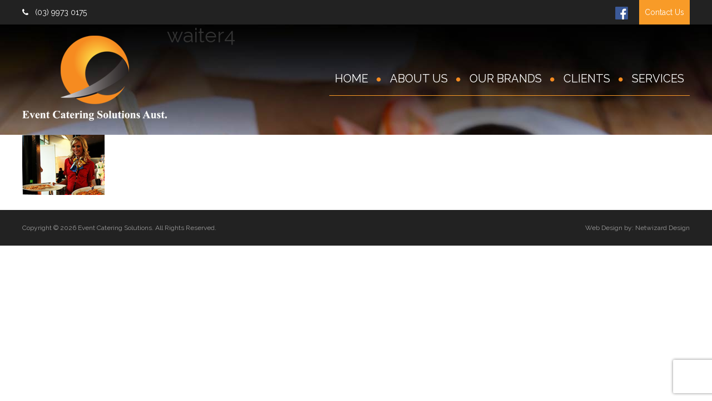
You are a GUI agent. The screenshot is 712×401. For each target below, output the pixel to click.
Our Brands (505, 78)
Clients (586, 78)
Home (351, 78)
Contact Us (664, 12)
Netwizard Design (662, 228)
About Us (419, 78)
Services (658, 78)
